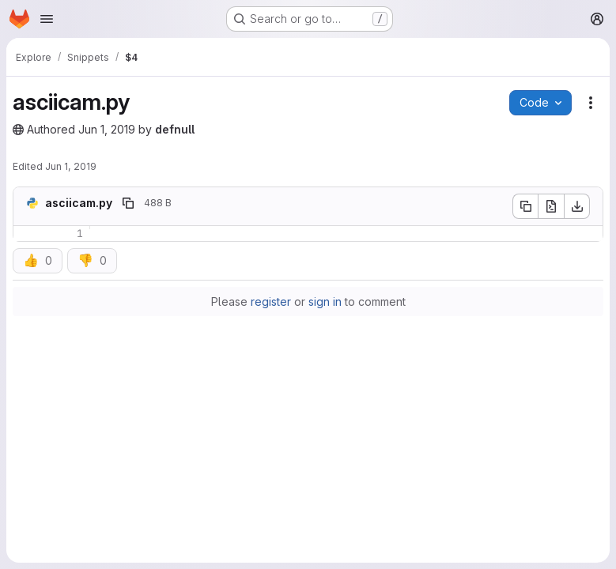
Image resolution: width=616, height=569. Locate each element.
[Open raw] (551, 206)
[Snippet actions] (590, 102)
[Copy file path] (128, 203)
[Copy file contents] (525, 206)
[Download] (577, 206)
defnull (175, 129)
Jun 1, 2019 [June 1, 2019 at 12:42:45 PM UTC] (70, 166)
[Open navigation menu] (46, 19)
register (271, 301)
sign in (325, 301)
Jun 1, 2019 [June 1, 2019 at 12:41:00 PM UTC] (106, 129)
